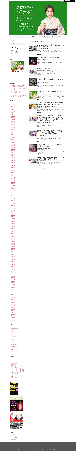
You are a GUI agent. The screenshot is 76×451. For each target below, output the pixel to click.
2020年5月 (13, 223)
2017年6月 (13, 281)
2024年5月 (13, 144)
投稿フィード (13, 435)
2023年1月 (13, 170)
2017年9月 (13, 276)
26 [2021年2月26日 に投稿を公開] (16, 53)
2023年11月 (13, 154)
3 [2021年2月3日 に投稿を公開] (13, 50)
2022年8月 (13, 178)
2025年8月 (13, 119)
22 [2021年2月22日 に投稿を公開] (11, 53)
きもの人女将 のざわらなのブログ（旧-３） (17, 371)
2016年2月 (13, 307)
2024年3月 (13, 147)
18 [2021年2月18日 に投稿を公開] (15, 52)
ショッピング (13, 336)
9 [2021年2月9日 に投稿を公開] (12, 51)
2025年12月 (13, 112)
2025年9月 (13, 117)
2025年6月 (13, 122)
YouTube (52, 36)
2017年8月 (13, 277)
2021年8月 (13, 198)
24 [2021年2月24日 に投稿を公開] (13, 53)
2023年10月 (13, 155)
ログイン (12, 434)
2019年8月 (13, 238)
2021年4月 (13, 205)
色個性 (12, 354)
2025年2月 (13, 129)
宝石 (11, 347)
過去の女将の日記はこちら (15, 367)
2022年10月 (13, 175)
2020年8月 (13, 218)
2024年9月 (13, 137)
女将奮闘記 (12, 376)
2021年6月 (13, 201)
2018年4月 (13, 264)
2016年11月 (13, 292)
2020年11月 (13, 213)
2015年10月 (13, 314)
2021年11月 (13, 193)
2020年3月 (13, 226)
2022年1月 (13, 190)
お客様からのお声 (47, 148)
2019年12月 (13, 231)
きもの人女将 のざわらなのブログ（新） (17, 368)
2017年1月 (13, 289)
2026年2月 (13, 109)
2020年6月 (13, 221)
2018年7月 (13, 259)
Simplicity (40, 448)
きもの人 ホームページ (14, 363)
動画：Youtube (47, 48)
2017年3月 (13, 286)
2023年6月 (13, 162)
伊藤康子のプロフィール (14, 377)
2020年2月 (13, 228)
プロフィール (14, 36)
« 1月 (11, 56)
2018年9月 (13, 256)
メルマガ (12, 339)
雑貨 (11, 357)
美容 (11, 352)
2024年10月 (13, 135)
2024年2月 (13, 149)
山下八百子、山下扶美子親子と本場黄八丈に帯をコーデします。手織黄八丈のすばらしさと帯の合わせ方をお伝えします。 (50, 104)
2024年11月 (13, 134)
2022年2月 (13, 188)
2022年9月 (13, 177)
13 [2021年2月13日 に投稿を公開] (17, 51)
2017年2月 (13, 287)
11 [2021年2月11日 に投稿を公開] (15, 51)
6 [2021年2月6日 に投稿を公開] (17, 50)
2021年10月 (13, 195)
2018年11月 (13, 253)
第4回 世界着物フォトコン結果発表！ (48, 57)
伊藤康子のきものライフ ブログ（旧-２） (17, 366)
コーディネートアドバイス (15, 374)
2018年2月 (13, 267)
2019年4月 (13, 244)
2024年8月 (13, 139)
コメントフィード (14, 437)
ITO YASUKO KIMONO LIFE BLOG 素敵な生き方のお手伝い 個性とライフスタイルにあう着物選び (36, 449)
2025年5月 (13, 124)
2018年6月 (13, 261)
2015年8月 (13, 317)
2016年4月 (13, 304)
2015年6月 (13, 320)
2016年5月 (13, 302)
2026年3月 (13, 107)
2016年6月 (13, 300)
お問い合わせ (61, 36)
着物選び (33, 36)
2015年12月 (13, 310)
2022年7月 (13, 180)
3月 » (14, 56)
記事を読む (39, 54)
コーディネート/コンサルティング (17, 333)
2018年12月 (13, 251)
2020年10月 (13, 215)
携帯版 (19, 372)
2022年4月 (13, 185)
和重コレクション (14, 346)
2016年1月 (13, 309)
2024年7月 (13, 140)
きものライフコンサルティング (15, 373)
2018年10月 (13, 254)
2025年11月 (13, 114)
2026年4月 (13, 106)
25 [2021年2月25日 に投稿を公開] (15, 53)
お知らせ (45, 59)
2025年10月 (13, 116)
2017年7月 (13, 279)
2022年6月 (13, 182)
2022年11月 (13, 173)
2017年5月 (13, 282)
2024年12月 (13, 132)
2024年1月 (13, 150)
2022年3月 (13, 187)
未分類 (12, 349)
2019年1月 (13, 249)
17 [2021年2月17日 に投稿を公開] (13, 52)
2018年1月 (13, 269)
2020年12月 (13, 211)
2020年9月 (13, 216)
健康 (11, 342)
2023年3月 (13, 167)
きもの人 (23, 36)
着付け (12, 351)
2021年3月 (13, 206)
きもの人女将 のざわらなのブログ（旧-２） (17, 370)
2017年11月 (13, 272)
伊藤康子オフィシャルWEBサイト (16, 364)
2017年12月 (13, 271)
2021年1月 (13, 210)
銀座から (12, 356)
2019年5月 (13, 243)
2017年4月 (13, 284)
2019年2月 (13, 248)
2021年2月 (13, 208)
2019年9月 (13, 236)
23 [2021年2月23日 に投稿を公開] (12, 53)
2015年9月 (13, 315)
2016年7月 (13, 299)
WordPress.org (13, 439)
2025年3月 (13, 127)
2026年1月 (13, 111)
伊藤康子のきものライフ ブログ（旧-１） (17, 365)
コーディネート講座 (14, 375)
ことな (12, 334)
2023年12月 (13, 152)
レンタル (12, 341)
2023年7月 (13, 160)
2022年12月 (13, 172)
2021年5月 (13, 203)
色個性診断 (43, 36)
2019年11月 (13, 233)
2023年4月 (13, 165)
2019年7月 (13, 239)
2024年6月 (13, 142)
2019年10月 (13, 234)
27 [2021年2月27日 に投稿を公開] (17, 53)
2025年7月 (13, 121)
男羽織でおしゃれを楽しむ (45, 68)
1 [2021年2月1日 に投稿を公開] (11, 50)
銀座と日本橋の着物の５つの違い (17, 93)
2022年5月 (13, 183)
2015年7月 (13, 319)
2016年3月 (13, 305)
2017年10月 (13, 274)
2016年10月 (13, 294)
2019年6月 (13, 241)
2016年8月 (13, 297)
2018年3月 (13, 266)
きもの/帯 (46, 82)
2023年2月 (13, 168)
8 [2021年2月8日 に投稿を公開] (11, 51)
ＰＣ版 (17, 372)
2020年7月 (13, 220)
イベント (12, 326)
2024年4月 (13, 145)
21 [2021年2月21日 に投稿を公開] (10, 53)
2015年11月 (13, 312)
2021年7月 (13, 200)
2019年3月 (13, 246)
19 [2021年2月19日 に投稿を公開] (16, 52)
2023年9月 (13, 157)
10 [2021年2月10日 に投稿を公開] (13, 51)
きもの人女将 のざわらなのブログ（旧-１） (17, 369)
